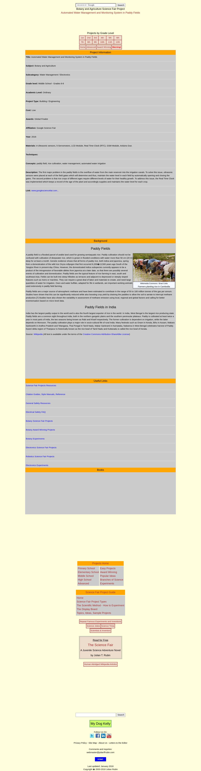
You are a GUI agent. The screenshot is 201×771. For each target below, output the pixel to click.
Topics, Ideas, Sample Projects (94, 613)
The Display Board (87, 609)
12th (118, 42)
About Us (103, 743)
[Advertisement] (100, 24)
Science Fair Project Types (92, 601)
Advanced (91, 47)
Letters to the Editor (118, 743)
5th (110, 37)
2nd (88, 37)
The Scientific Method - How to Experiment (100, 605)
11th (110, 42)
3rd (95, 37)
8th (88, 42)
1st (82, 37)
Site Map (93, 743)
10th (102, 42)
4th (102, 37)
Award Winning (104, 47)
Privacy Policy (80, 743)
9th (95, 42)
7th (82, 42)
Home (82, 47)
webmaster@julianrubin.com (100, 752)
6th (117, 37)
